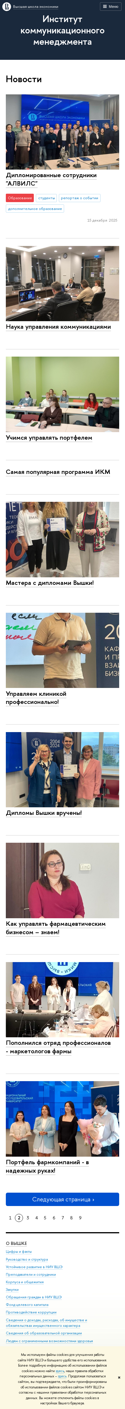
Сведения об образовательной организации (44, 1333)
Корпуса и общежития (25, 1281)
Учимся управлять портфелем (49, 437)
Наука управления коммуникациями (58, 326)
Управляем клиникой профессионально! (36, 697)
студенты (46, 197)
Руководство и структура (27, 1259)
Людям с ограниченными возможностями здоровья (49, 1340)
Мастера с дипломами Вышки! (50, 582)
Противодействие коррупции (31, 1312)
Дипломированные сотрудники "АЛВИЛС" (51, 179)
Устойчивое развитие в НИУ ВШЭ (34, 1266)
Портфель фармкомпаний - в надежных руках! (47, 1166)
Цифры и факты (19, 1251)
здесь (60, 1371)
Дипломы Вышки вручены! (44, 812)
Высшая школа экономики (35, 6)
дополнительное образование (35, 208)
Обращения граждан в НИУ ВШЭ (34, 1297)
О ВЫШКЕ (16, 1243)
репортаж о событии (79, 197)
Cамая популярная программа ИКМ (58, 471)
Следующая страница (62, 1199)
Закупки (12, 1289)
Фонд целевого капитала (27, 1304)
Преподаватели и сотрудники (31, 1274)
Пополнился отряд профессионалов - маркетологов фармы (58, 1046)
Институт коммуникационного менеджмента (62, 30)
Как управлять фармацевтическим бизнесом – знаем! (56, 927)
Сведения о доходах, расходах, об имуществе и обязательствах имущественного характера (46, 1323)
